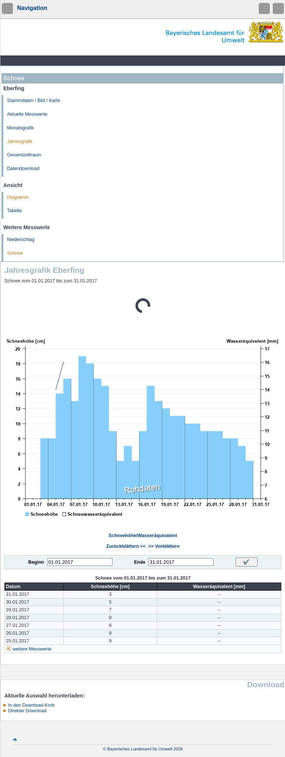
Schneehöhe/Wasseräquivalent (142, 535)
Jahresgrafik (20, 141)
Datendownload (23, 168)
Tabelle (14, 210)
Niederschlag (20, 239)
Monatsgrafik (20, 127)
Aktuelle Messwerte (27, 114)
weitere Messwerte (32, 649)
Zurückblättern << (125, 546)
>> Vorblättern (163, 546)
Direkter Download (27, 710)
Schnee (15, 253)
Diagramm (17, 197)
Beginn (36, 562)
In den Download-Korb (31, 705)
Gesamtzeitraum (24, 154)
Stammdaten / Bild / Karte (33, 100)
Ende (139, 562)
